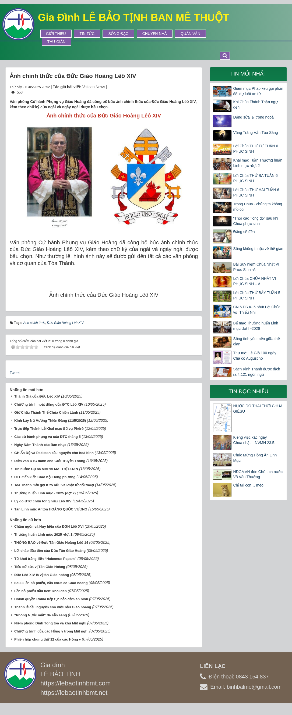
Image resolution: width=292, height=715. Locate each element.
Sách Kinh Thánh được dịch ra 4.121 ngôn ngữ (256, 372)
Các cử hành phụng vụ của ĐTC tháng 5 (47, 437)
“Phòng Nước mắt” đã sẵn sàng (40, 615)
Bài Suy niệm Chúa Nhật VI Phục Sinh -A (256, 267)
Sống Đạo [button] (118, 33)
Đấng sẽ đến (244, 232)
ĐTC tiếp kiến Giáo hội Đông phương (44, 477)
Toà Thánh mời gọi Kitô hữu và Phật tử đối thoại (54, 485)
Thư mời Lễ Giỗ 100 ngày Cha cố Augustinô (254, 355)
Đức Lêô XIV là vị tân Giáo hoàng (41, 575)
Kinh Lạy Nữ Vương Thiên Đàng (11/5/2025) (50, 421)
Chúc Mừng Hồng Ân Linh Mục (255, 458)
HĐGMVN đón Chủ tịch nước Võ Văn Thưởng (258, 474)
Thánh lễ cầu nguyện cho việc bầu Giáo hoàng (52, 607)
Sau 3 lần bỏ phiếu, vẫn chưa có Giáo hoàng (51, 583)
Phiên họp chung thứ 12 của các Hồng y (47, 639)
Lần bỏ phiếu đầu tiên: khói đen (40, 591)
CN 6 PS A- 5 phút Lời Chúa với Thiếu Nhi (256, 309)
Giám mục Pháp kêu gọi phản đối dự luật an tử (258, 91)
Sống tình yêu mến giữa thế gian (256, 341)
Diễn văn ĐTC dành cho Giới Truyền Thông (49, 461)
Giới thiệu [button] (56, 33)
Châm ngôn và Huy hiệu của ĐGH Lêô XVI (49, 526)
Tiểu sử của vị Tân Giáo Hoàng (39, 567)
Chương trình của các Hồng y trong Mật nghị (51, 631)
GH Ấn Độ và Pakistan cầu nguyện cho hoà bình (54, 453)
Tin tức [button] (87, 33)
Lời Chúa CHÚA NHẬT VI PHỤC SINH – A (254, 281)
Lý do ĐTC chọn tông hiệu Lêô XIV (43, 501)
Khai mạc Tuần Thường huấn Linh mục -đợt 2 (257, 163)
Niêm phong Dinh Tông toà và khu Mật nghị (50, 623)
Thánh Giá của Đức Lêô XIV (37, 396)
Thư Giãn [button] (56, 42)
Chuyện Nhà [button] (154, 33)
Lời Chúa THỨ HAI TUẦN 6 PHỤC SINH (256, 192)
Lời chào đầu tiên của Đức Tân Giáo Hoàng (50, 551)
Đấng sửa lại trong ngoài (253, 117)
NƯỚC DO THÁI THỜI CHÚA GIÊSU (257, 408)
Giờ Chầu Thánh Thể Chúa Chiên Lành (46, 412)
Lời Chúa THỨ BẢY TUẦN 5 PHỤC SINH (256, 295)
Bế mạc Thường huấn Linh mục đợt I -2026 (255, 326)
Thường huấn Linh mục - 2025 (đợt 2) (45, 493)
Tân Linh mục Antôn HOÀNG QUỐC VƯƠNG (50, 509)
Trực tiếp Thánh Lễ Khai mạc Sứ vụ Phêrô (49, 429)
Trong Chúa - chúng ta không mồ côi (257, 207)
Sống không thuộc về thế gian (258, 248)
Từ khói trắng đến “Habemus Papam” (45, 559)
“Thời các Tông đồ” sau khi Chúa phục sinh (255, 221)
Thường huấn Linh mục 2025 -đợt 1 (43, 534)
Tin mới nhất (248, 74)
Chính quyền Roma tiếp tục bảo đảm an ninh (51, 599)
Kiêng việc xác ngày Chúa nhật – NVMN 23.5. (254, 440)
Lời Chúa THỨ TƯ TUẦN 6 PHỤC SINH (255, 148)
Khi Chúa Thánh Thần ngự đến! (255, 104)
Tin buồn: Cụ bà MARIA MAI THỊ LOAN (46, 469)
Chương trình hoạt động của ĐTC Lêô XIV (48, 404)
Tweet (15, 373)
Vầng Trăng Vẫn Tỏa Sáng (255, 132)
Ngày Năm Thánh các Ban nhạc (40, 445)
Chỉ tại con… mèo (248, 485)
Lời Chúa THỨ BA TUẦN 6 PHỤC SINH (255, 178)
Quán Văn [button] (190, 33)
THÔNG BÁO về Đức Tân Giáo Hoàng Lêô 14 (51, 543)
